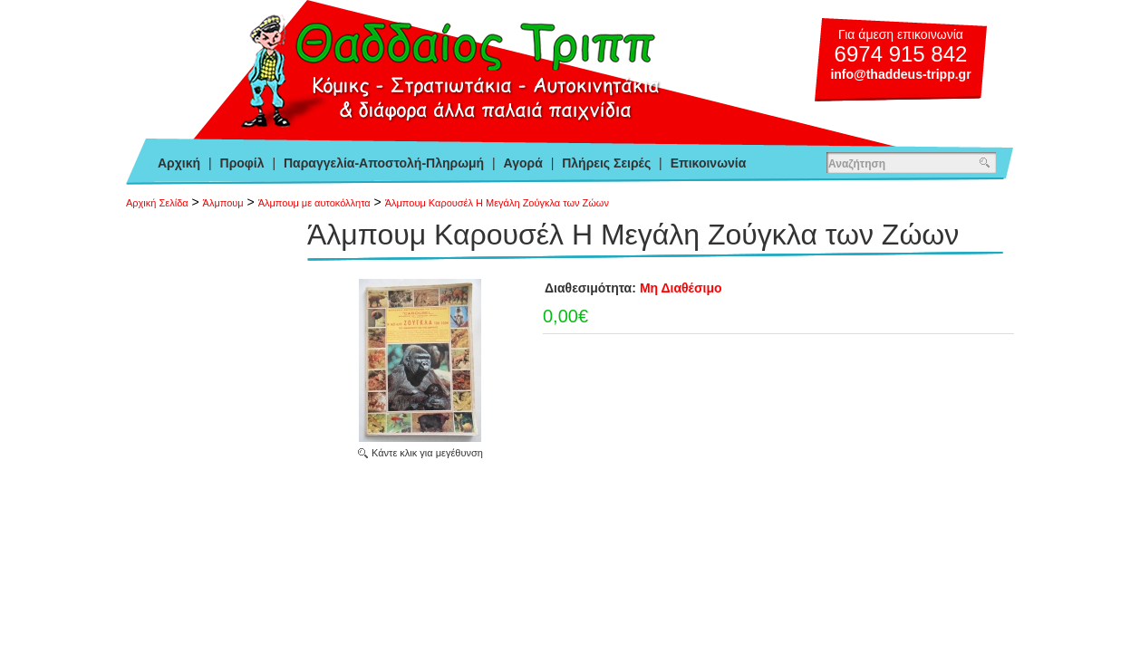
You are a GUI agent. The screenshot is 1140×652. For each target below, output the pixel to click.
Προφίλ (242, 163)
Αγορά (523, 163)
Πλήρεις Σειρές (606, 163)
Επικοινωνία (709, 163)
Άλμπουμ (223, 202)
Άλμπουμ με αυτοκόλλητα (314, 202)
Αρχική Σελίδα (157, 202)
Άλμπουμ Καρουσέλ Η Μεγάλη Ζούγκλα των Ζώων (497, 202)
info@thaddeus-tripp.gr (900, 74)
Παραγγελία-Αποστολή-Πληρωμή (384, 163)
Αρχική (179, 163)
